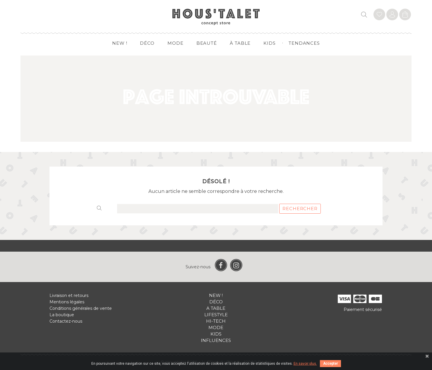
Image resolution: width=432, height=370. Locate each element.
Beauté (206, 43)
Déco (147, 43)
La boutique (61, 314)
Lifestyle (216, 314)
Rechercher (300, 208)
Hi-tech (216, 321)
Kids (269, 43)
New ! (119, 43)
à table (240, 43)
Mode (175, 43)
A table (215, 308)
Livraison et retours (68, 295)
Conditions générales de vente (80, 308)
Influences (216, 340)
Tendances (304, 43)
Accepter (330, 364)
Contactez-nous (65, 321)
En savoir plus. (305, 364)
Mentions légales (66, 302)
